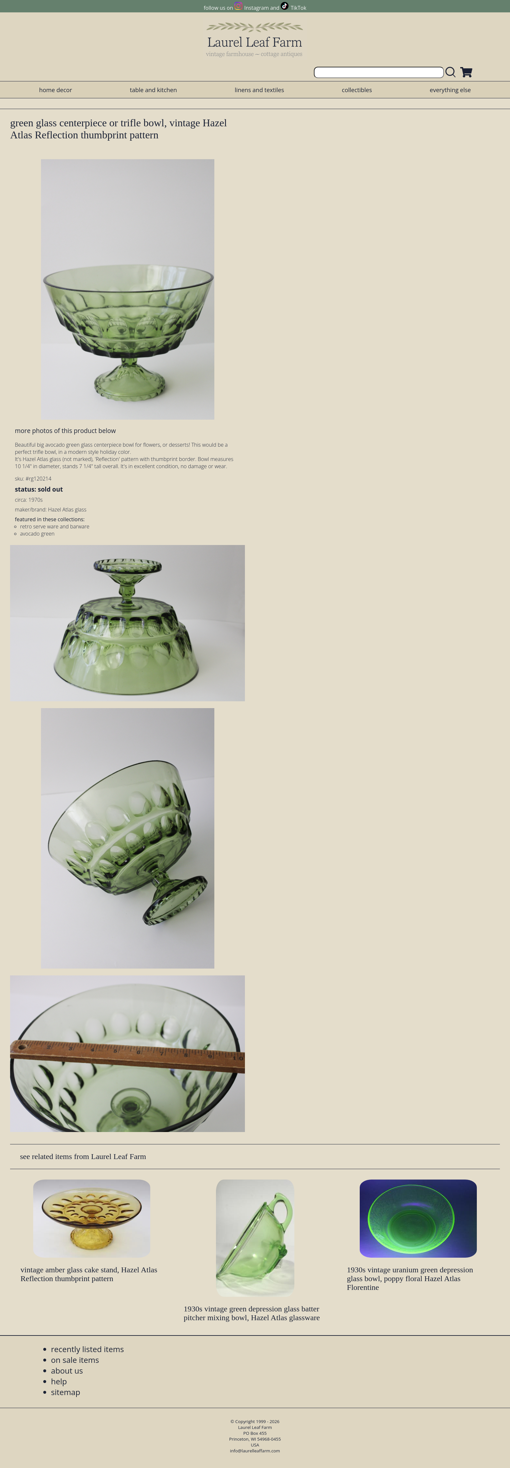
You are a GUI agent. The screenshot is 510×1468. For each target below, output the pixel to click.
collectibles (357, 90)
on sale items (75, 1359)
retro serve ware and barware (54, 526)
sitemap (65, 1392)
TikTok (298, 7)
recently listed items (87, 1349)
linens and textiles (259, 90)
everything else (450, 90)
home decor (55, 90)
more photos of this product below (65, 430)
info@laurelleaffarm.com (255, 1451)
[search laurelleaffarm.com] (452, 72)
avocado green (37, 533)
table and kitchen (153, 90)
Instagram (256, 7)
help (59, 1381)
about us (67, 1370)
